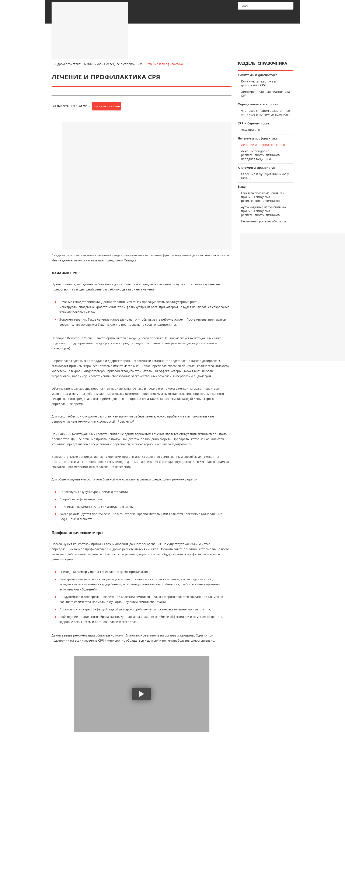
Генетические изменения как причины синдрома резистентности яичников (262, 197)
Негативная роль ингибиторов (263, 221)
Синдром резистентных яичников (76, 64)
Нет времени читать (107, 106)
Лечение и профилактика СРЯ (263, 145)
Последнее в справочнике (123, 64)
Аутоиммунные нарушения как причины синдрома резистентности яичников (263, 211)
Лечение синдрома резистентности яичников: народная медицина (260, 155)
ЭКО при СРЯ (250, 130)
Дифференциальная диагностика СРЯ (265, 94)
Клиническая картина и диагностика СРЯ (258, 83)
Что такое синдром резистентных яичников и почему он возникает (265, 112)
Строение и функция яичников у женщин (265, 176)
